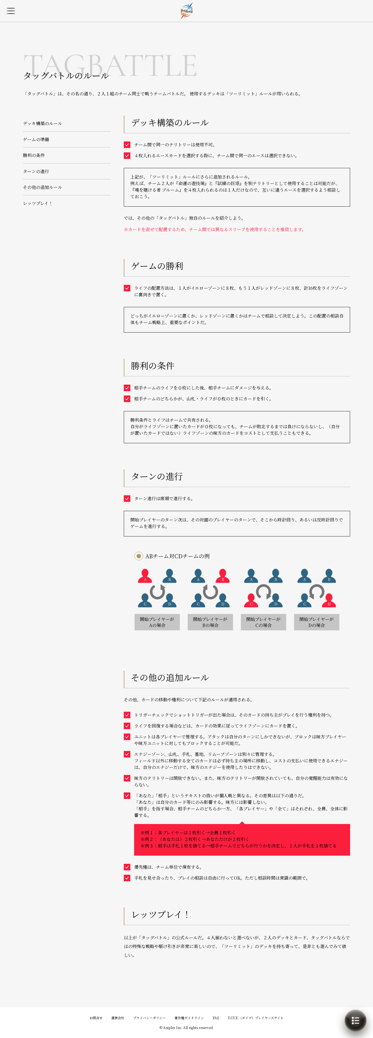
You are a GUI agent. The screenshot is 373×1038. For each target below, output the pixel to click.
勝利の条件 (34, 155)
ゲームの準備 (36, 139)
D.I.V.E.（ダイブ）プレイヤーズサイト (256, 1017)
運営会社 (117, 1017)
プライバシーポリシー (149, 1017)
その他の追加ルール (42, 187)
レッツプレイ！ (38, 203)
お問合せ (96, 1017)
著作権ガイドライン (189, 1017)
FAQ (216, 1017)
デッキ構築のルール (42, 123)
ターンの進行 (36, 171)
